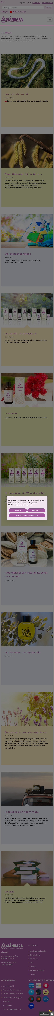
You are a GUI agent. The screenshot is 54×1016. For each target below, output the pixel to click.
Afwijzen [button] (18, 510)
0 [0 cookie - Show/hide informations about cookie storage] (52, 1013)
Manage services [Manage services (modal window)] (44, 1013)
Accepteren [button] (36, 510)
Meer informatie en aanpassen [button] (27, 515)
